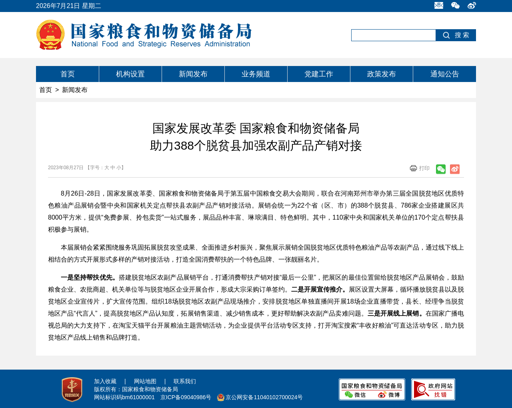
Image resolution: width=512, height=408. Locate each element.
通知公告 (444, 74)
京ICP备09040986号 (186, 397)
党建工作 (318, 74)
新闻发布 (193, 74)
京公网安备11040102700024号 (264, 397)
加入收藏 (105, 381)
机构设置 (130, 74)
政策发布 (381, 74)
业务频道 (256, 74)
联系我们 (185, 381)
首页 (67, 74)
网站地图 (145, 381)
